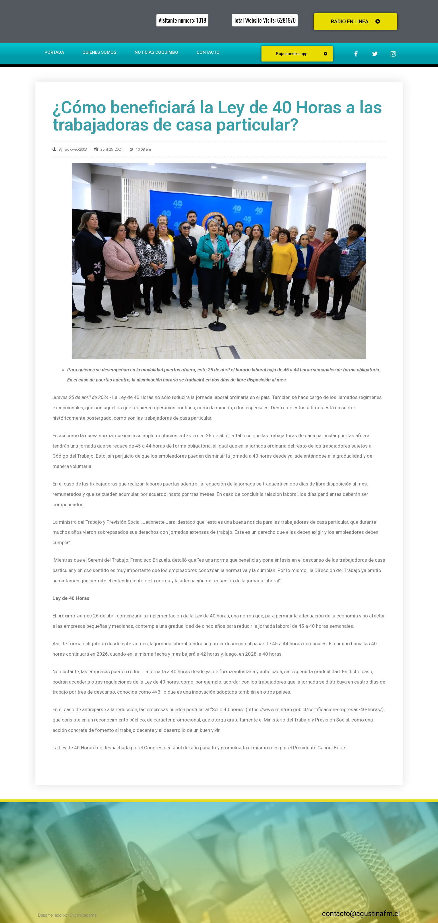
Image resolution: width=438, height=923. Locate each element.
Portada (54, 52)
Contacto (208, 52)
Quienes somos (99, 52)
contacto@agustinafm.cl (361, 913)
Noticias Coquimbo (156, 52)
